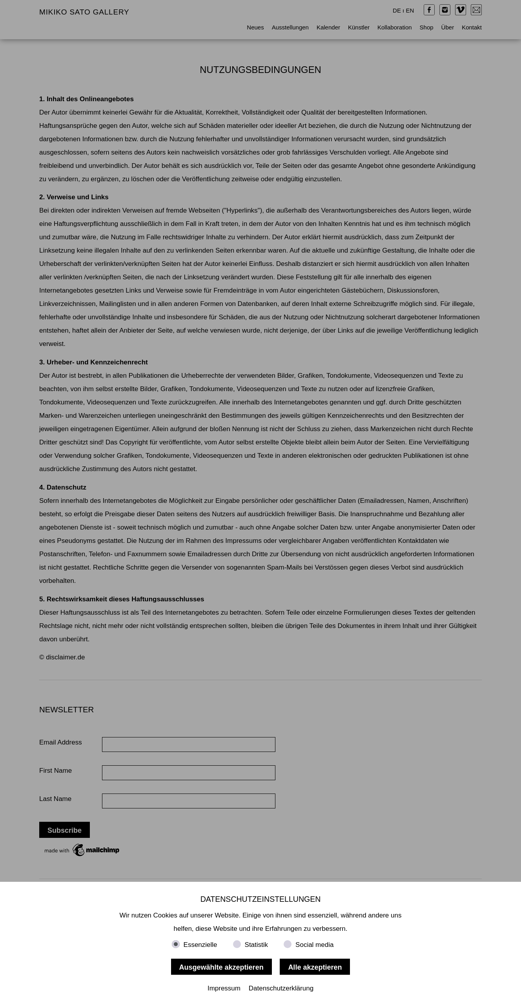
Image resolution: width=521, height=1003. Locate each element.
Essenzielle (200, 944)
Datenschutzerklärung (281, 988)
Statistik (256, 944)
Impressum (224, 988)
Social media (314, 944)
